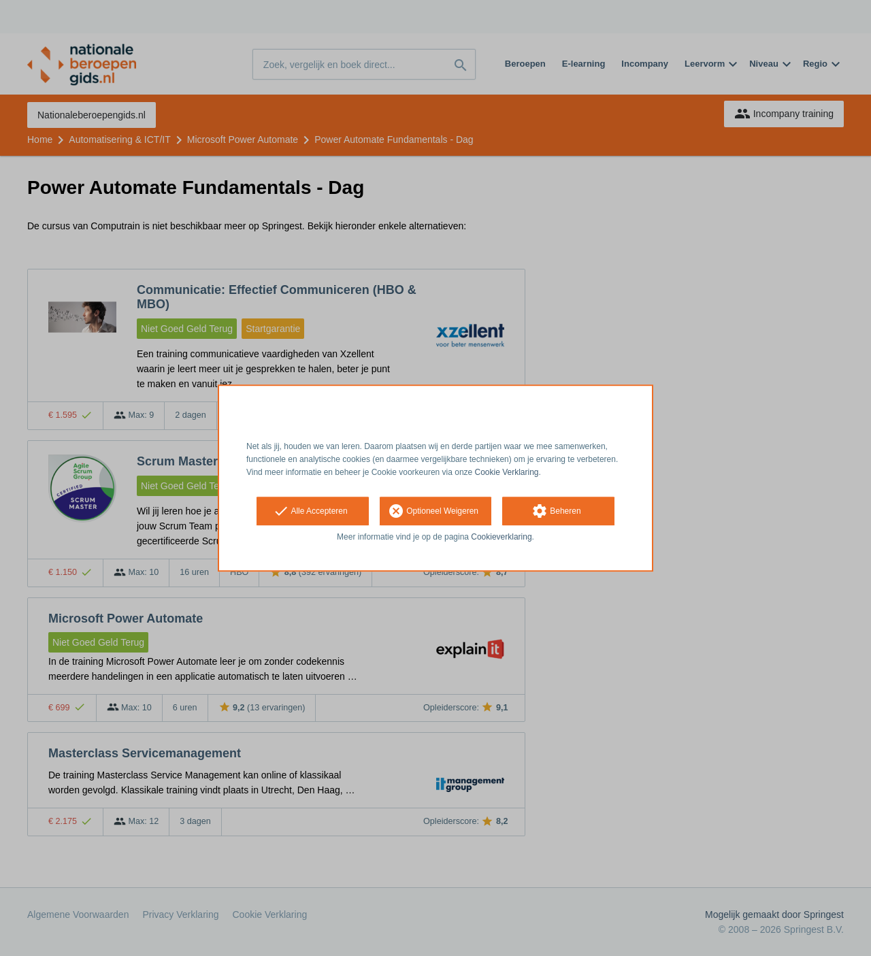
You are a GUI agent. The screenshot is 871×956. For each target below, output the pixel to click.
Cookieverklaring (501, 537)
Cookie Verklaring (507, 472)
